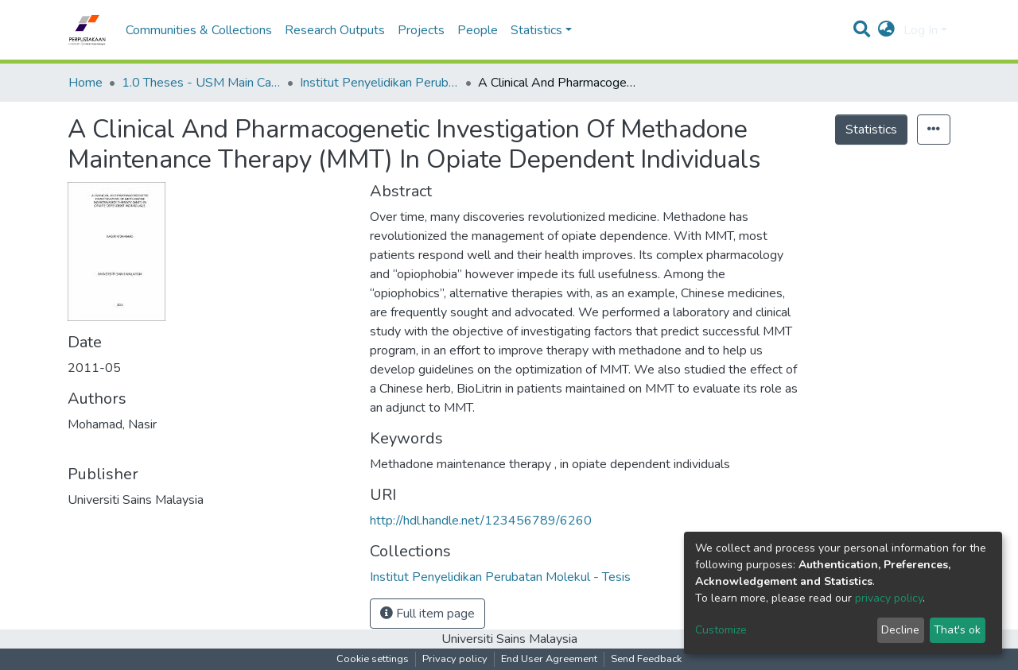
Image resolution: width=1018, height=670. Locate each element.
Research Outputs (335, 30)
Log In (920, 30)
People (477, 30)
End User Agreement (549, 659)
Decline (900, 629)
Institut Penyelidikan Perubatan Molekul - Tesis (379, 82)
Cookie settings (372, 659)
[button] (886, 30)
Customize (721, 629)
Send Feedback (646, 659)
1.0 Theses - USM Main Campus (201, 82)
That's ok (957, 629)
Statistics (871, 129)
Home (85, 82)
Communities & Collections (199, 30)
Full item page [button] (427, 613)
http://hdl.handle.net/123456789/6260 (481, 520)
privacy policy (889, 598)
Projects (421, 30)
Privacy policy (455, 659)
